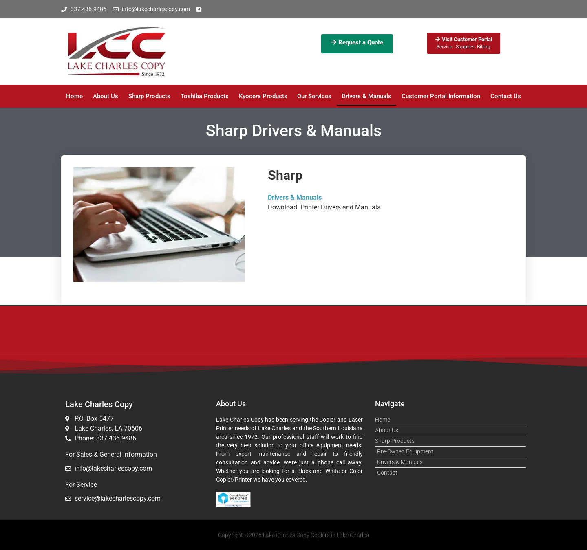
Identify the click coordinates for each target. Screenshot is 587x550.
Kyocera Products (263, 96)
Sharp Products (149, 96)
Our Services (314, 96)
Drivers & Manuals (366, 96)
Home (74, 96)
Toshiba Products (205, 96)
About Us (105, 96)
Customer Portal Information (441, 96)
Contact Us (505, 96)
